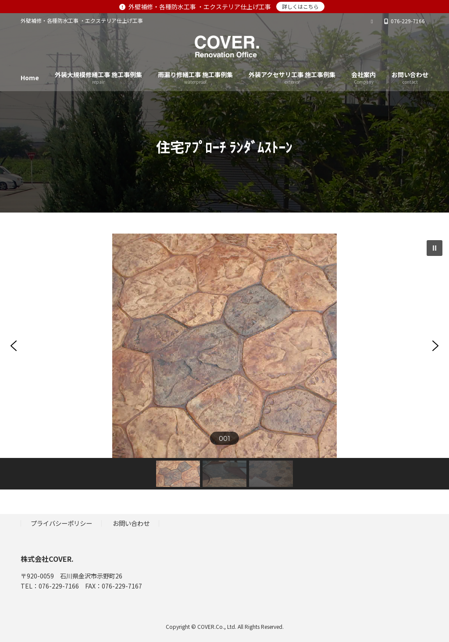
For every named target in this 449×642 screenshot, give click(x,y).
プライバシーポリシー (61, 523)
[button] (434, 248)
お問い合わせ (131, 523)
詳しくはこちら (300, 6)
